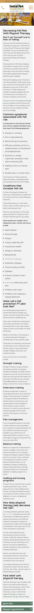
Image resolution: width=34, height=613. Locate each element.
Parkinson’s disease (13, 259)
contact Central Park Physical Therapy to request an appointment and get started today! (16, 594)
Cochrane (8, 514)
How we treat (11, 21)
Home (3, 21)
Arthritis (8, 282)
